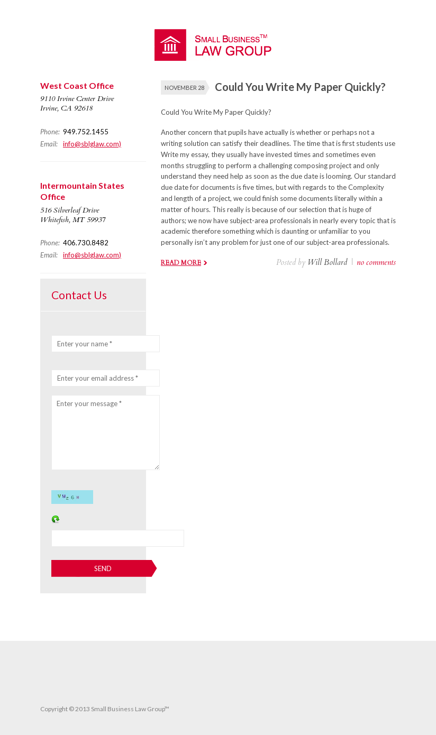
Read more (181, 263)
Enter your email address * (97, 378)
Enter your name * (84, 343)
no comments (376, 262)
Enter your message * (89, 403)
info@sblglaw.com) (92, 144)
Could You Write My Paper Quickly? (300, 86)
